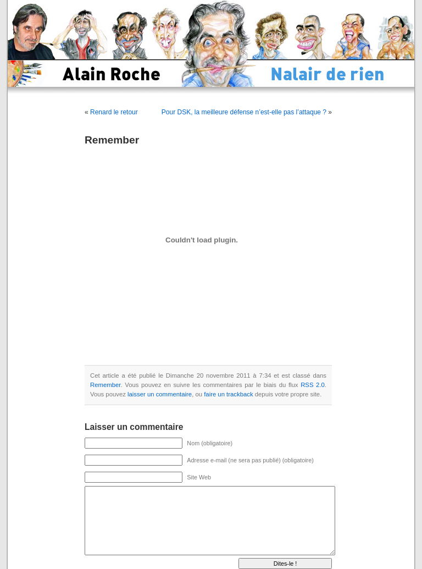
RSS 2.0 (313, 385)
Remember (105, 385)
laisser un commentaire (159, 394)
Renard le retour (114, 112)
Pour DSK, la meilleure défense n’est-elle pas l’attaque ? (244, 112)
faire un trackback (228, 394)
